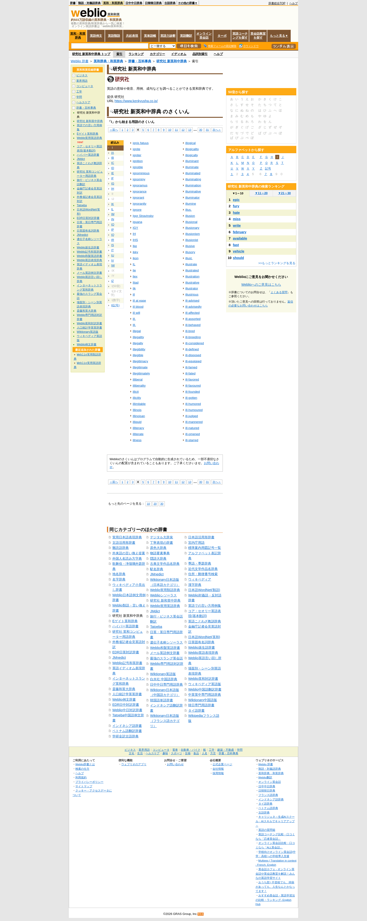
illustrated (192, 270)
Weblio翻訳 (265, 777)
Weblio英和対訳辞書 (203, 679)
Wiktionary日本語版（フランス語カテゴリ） (165, 721)
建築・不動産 (225, 749)
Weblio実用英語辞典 (165, 606)
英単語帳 (150, 35)
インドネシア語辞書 (127, 726)
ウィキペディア (199, 579)
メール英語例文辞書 (165, 653)
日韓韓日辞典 (153, 3)
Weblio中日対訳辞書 (127, 710)
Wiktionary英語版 (163, 674)
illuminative (193, 191)
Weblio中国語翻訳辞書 (204, 689)
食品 (196, 753)
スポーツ (176, 753)
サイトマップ (83, 786)
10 (169, 129)
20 (155, 503)
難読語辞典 (120, 548)
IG (112, 183)
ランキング (136, 54)
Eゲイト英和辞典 (125, 621)
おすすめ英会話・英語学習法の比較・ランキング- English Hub (275, 900)
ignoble (138, 167)
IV (112, 260)
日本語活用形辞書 (201, 537)
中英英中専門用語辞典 (204, 694)
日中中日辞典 (133, 3)
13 (189, 129)
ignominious (141, 173)
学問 (79, 97)
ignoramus (140, 185)
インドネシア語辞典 (271, 799)
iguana (137, 222)
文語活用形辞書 (123, 542)
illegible (138, 355)
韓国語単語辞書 (161, 700)
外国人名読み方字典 (127, 558)
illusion (190, 216)
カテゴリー (157, 54)
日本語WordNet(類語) (204, 590)
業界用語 (82, 80)
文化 (131, 753)
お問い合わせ (175, 764)
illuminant (192, 161)
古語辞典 (170, 3)
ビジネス (82, 75)
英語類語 (114, 35)
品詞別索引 (200, 54)
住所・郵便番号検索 (203, 574)
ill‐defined (192, 349)
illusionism (192, 234)
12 (183, 129)
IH (112, 188)
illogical (190, 143)
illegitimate (140, 367)
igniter (137, 155)
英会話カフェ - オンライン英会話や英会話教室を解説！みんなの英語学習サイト (275, 873)
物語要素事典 (160, 553)
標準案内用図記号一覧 (204, 548)
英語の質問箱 (266, 829)
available (240, 238)
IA (112, 153)
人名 (204, 753)
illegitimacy (140, 361)
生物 (188, 753)
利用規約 (81, 777)
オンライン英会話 (204, 35)
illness (137, 440)
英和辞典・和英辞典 (108, 61)
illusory (190, 252)
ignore (137, 209)
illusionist (191, 240)
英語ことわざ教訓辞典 (204, 621)
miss (237, 219)
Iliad (136, 282)
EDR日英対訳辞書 (125, 652)
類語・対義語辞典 (89, 3)
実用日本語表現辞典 (127, 537)
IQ (112, 235)
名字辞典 (118, 579)
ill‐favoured (193, 385)
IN (112, 219)
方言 (213, 753)
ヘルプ (293, 3)
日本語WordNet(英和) (204, 637)
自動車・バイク (190, 749)
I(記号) (115, 305)
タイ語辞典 (265, 803)
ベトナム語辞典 (268, 808)
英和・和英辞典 (113, 3)
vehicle (238, 251)
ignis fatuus (141, 143)
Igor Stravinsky (143, 216)
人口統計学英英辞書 (127, 694)
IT (112, 250)
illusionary (192, 227)
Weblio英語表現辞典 (203, 653)
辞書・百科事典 (139, 61)
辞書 (73, 3)
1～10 (237, 193)
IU (112, 255)
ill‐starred (191, 440)
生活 (140, 753)
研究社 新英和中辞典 (171, 61)
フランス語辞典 (268, 794)
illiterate (138, 434)
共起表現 (132, 35)
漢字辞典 (194, 585)
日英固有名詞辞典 (201, 642)
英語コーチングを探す (240, 35)
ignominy (139, 179)
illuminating (193, 179)
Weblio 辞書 (79, 61)
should (238, 258)
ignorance (140, 191)
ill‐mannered (194, 422)
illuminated (192, 173)
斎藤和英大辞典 (123, 689)
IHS (135, 240)
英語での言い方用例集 (204, 605)
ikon (136, 258)
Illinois (137, 410)
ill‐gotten (191, 397)
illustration (192, 276)
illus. (188, 209)
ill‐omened (192, 434)
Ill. (134, 325)
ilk (134, 288)
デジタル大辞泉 (161, 537)
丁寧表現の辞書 (161, 542)
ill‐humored (193, 404)
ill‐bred (190, 331)
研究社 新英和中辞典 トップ (91, 54)
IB (112, 157)
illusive (190, 246)
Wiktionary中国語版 (202, 700)
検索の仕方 (82, 768)
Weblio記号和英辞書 (127, 663)
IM (112, 214)
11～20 (261, 193)
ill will (136, 312)
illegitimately (141, 373)
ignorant (138, 197)
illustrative (192, 282)
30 (200, 129)
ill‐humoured (194, 410)
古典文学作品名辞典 (165, 564)
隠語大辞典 (158, 558)
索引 (119, 54)
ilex (135, 276)
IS (112, 245)
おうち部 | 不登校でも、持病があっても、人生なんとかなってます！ (275, 886)
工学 (79, 91)
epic (236, 200)
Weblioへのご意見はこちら (261, 284)
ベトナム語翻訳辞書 (127, 731)
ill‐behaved (193, 325)
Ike (135, 246)
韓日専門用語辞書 (201, 705)
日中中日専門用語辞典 (166, 684)
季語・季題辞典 (199, 563)
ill (134, 294)
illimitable (139, 404)
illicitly (137, 397)
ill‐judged (191, 416)
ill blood (138, 306)
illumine (190, 203)
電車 (175, 749)
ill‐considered (194, 343)
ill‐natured (192, 428)
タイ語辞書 (196, 710)
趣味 (165, 753)
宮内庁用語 (196, 542)
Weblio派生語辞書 (201, 647)
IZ (112, 281)
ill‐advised (192, 300)
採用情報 (218, 773)
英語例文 (96, 35)
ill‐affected (192, 312)
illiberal (138, 379)
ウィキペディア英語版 (204, 684)
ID (112, 168)
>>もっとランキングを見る (276, 263)
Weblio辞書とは (85, 764)
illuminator (192, 197)
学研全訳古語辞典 (125, 736)
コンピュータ (84, 86)
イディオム (178, 54)
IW (113, 265)
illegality (138, 337)
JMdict (155, 611)
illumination (193, 185)
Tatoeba (156, 627)
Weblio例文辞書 (124, 699)
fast (236, 245)
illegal (137, 331)
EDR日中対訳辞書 (125, 704)
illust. (189, 258)
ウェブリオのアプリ (134, 764)
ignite (136, 149)
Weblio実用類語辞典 (165, 590)
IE (112, 173)
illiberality (139, 385)
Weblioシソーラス (163, 595)
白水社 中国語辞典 (163, 679)
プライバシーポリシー (89, 781)
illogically (191, 155)
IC (112, 163)
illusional (191, 222)
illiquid (137, 422)
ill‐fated (190, 373)
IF (112, 178)
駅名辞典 (156, 569)
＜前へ (114, 129)
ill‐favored (192, 379)
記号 (268, 168)
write (237, 225)
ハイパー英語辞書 (125, 626)
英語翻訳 (186, 35)
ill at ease (139, 300)
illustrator (191, 288)
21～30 (284, 193)
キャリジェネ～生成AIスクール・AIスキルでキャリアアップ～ (275, 821)
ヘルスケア (83, 102)
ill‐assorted (193, 319)
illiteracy (138, 428)
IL (112, 209)
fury (236, 206)
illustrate (191, 264)
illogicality (192, 149)
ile (134, 270)
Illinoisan (139, 416)
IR (112, 240)
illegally (138, 343)
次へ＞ (217, 129)
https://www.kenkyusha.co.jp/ (136, 101)
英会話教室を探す (258, 35)
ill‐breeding (193, 337)
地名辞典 (118, 574)
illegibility (139, 349)
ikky (135, 252)
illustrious (191, 294)
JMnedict (119, 657)
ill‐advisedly (193, 306)
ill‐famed (191, 367)
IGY (135, 227)
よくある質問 (279, 292)
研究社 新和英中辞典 (165, 600)
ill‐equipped (193, 361)
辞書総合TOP (277, 3)
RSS (201, 914)
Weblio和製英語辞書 (165, 648)
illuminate (192, 167)
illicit (136, 391)
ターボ (222, 35)
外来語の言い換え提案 (128, 553)
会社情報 (218, 768)
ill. (134, 319)
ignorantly (139, 203)
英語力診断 (168, 35)
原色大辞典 (158, 548)
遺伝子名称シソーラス (166, 642)
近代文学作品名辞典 (203, 569)
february (239, 232)
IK (112, 204)
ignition (138, 161)
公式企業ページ (222, 764)
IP (112, 229)
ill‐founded (192, 391)
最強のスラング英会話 (166, 658)
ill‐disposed (193, 355)
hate (236, 213)
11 (176, 129)
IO (112, 224)
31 (207, 129)
